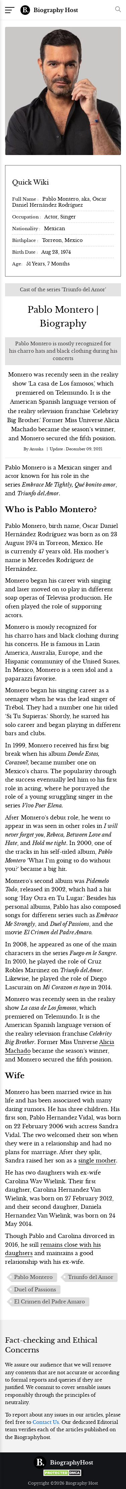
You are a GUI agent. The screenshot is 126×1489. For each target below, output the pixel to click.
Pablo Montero (33, 1277)
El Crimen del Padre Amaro (49, 1302)
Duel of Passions (35, 1290)
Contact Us (46, 1422)
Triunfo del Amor (90, 1277)
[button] (116, 10)
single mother (97, 1160)
